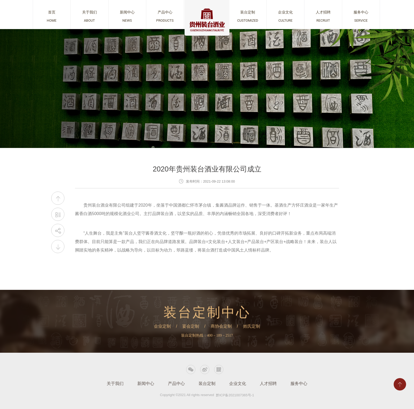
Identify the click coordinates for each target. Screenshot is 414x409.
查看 (51, 14)
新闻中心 (145, 383)
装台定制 (207, 383)
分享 (57, 230)
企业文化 (237, 383)
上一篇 (57, 198)
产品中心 (176, 383)
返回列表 (57, 214)
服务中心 (298, 383)
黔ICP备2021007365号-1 (235, 395)
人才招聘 (268, 383)
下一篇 (57, 246)
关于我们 (115, 383)
